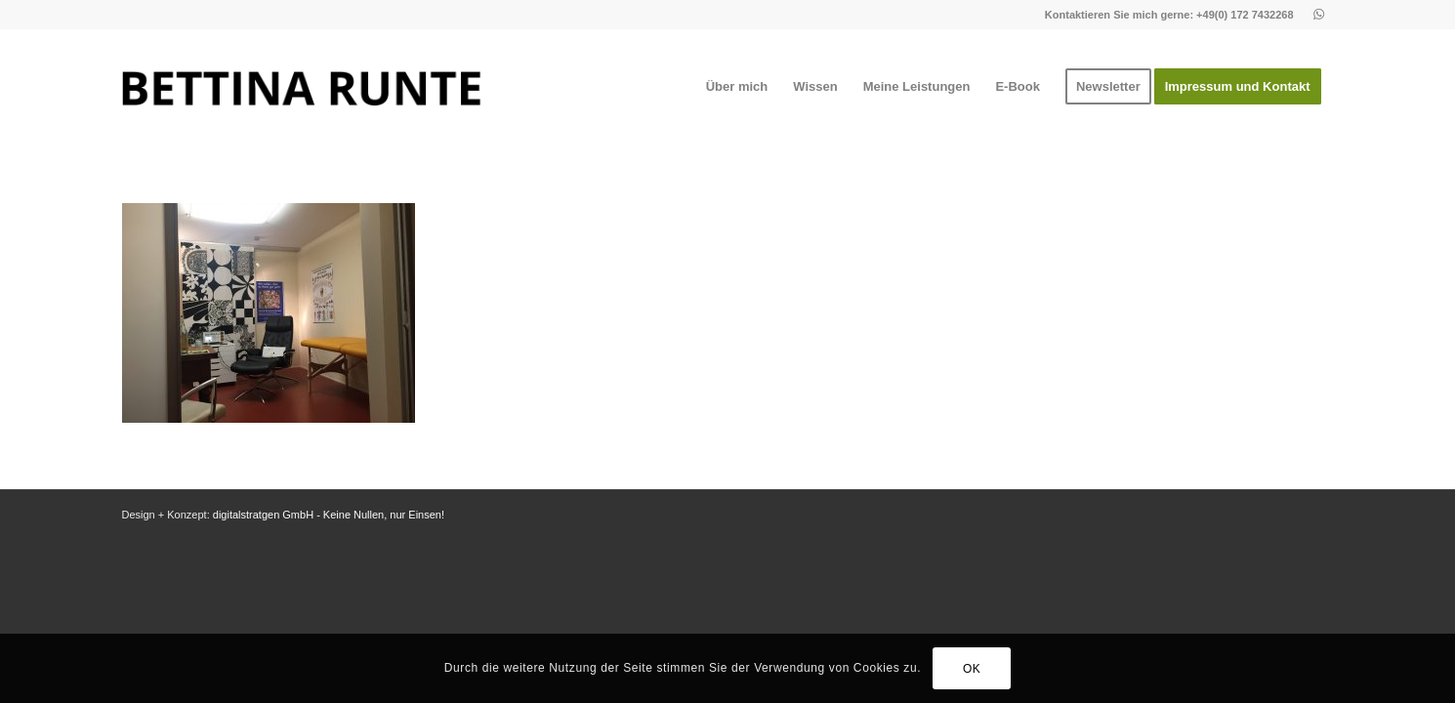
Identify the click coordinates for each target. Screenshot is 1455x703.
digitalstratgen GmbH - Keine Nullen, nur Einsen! (328, 514)
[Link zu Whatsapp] (1319, 14)
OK (972, 669)
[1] (301, 87)
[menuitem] (737, 87)
